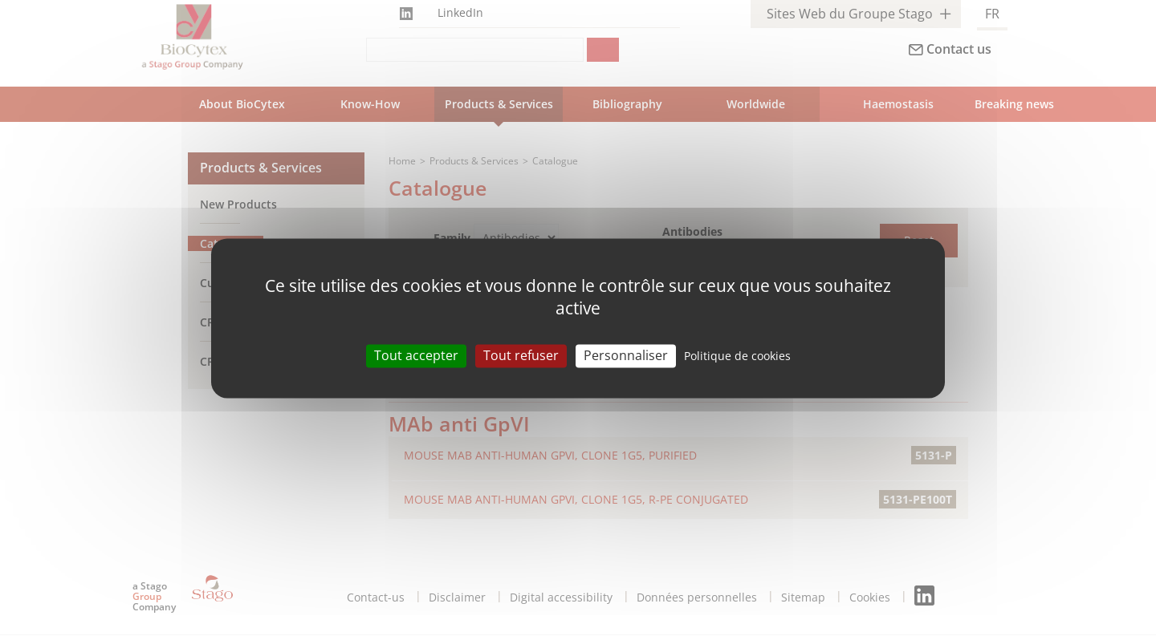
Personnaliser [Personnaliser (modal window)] (626, 355)
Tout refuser (521, 355)
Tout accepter (416, 355)
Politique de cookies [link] (737, 355)
